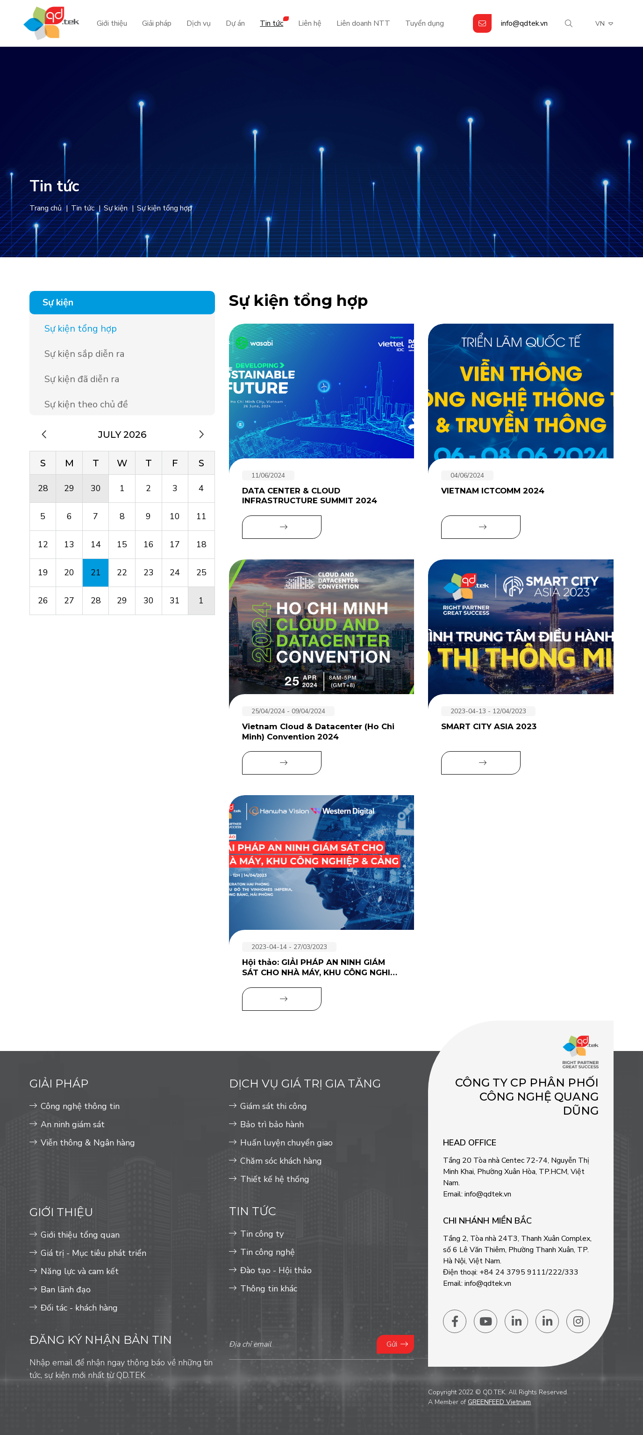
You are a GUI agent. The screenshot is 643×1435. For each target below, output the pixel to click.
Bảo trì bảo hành (272, 1124)
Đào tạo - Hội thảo (276, 1270)
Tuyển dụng (424, 23)
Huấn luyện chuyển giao (286, 1142)
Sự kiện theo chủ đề (86, 404)
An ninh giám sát (73, 1124)
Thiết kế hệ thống (274, 1179)
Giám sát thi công (273, 1106)
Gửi (391, 1344)
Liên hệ (310, 23)
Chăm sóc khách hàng (281, 1161)
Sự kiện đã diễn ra (81, 379)
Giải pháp (156, 23)
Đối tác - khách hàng (79, 1307)
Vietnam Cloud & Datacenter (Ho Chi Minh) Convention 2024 (318, 731)
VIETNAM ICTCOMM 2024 (492, 490)
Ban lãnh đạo (66, 1289)
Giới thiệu (112, 23)
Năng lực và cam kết (80, 1271)
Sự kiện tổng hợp (80, 328)
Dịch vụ (198, 23)
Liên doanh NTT (363, 23)
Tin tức (271, 23)
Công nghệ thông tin (80, 1106)
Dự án (235, 23)
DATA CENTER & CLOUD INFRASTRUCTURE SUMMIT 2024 (309, 496)
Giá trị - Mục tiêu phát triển (93, 1253)
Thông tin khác (268, 1288)
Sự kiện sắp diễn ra (84, 354)
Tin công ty (262, 1233)
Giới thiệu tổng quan (80, 1234)
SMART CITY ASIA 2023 (488, 726)
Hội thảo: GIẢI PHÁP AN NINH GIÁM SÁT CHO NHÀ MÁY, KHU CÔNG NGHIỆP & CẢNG (321, 967)
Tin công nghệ (267, 1252)
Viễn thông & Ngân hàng (88, 1142)
